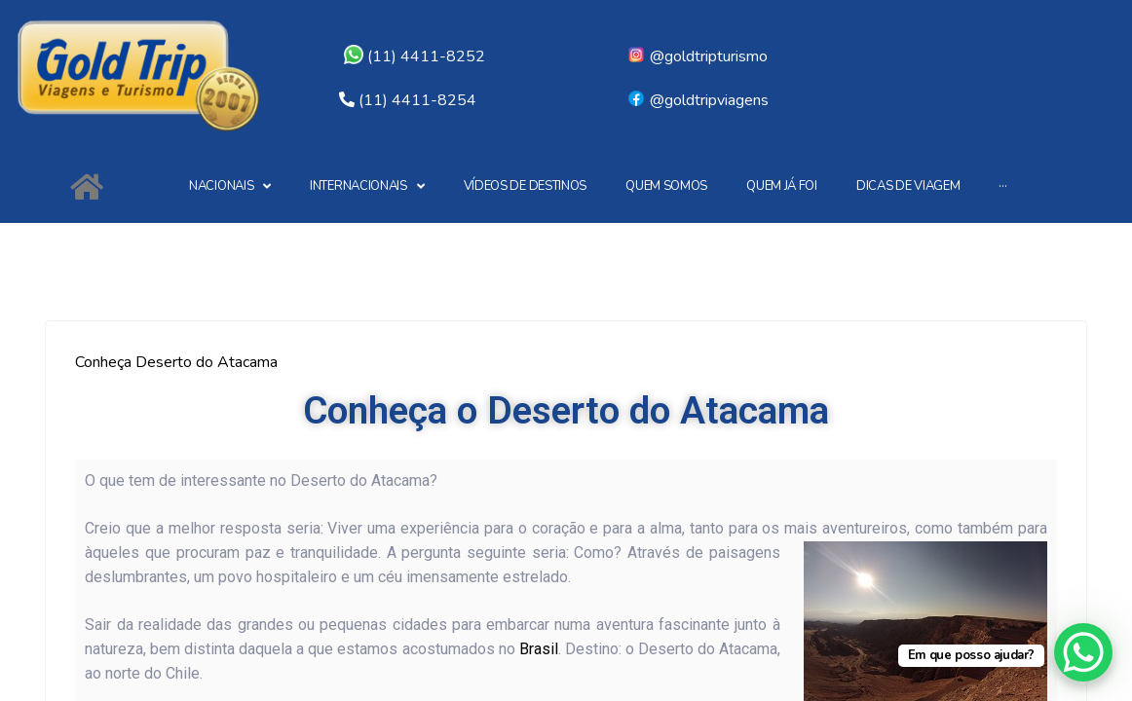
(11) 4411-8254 (417, 100)
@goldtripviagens (697, 100)
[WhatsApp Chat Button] (1083, 652)
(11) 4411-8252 (414, 56)
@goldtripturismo (697, 56)
